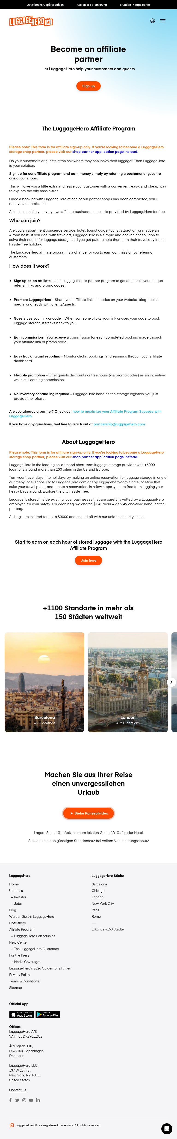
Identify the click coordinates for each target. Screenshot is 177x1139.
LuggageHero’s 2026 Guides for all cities (40, 968)
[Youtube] (31, 1100)
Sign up (88, 86)
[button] (166, 1128)
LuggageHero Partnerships (34, 935)
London (97, 897)
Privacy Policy (19, 974)
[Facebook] (10, 1100)
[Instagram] (24, 1100)
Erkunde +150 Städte (108, 929)
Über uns (16, 890)
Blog (12, 910)
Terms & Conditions (24, 981)
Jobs (18, 903)
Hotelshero (17, 923)
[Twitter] (17, 1100)
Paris (95, 910)
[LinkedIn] (38, 1100)
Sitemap (15, 987)
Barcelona (99, 884)
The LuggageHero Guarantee (36, 948)
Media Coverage (26, 961)
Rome (96, 916)
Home (14, 884)
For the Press (19, 955)
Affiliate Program (21, 929)
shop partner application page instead (104, 151)
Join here (88, 560)
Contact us (17, 1090)
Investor (20, 897)
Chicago (98, 890)
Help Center (18, 942)
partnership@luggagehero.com (119, 424)
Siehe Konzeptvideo (88, 813)
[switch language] (153, 21)
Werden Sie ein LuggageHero (31, 916)
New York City (103, 903)
